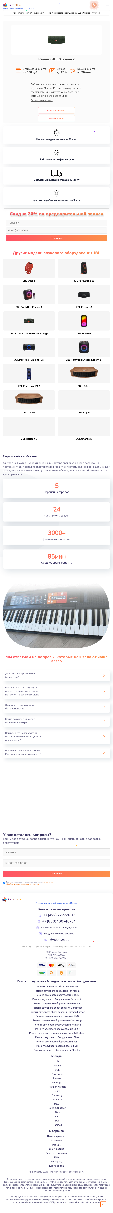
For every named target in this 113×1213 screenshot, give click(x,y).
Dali (57, 1120)
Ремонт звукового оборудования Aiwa (57, 1037)
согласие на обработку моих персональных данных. (29, 883)
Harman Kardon (57, 1086)
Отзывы (56, 1144)
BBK (57, 1069)
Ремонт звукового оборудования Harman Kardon (57, 1012)
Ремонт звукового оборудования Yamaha (57, 1024)
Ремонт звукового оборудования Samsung (57, 1020)
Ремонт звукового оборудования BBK (57, 995)
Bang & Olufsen (57, 1108)
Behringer (57, 1082)
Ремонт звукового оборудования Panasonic (57, 999)
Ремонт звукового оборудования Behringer (57, 1007)
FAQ (56, 1157)
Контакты (56, 1161)
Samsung (57, 1095)
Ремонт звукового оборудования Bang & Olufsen (57, 1033)
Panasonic (57, 1074)
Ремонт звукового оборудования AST (57, 1041)
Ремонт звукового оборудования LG (57, 986)
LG (57, 1061)
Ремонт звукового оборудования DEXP (57, 1029)
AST (57, 1116)
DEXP (57, 1103)
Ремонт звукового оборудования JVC (57, 1016)
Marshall (57, 1125)
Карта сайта (56, 1165)
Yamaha (57, 1099)
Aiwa (57, 1112)
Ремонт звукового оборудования (28, 13)
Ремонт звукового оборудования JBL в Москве (68, 13)
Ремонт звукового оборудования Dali (57, 1046)
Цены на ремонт (56, 1136)
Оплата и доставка (57, 1153)
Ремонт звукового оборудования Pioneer (57, 1003)
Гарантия (56, 1140)
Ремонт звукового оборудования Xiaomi (57, 990)
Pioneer (57, 1078)
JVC (57, 1091)
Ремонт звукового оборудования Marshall (57, 1050)
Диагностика (56, 1149)
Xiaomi (57, 1065)
